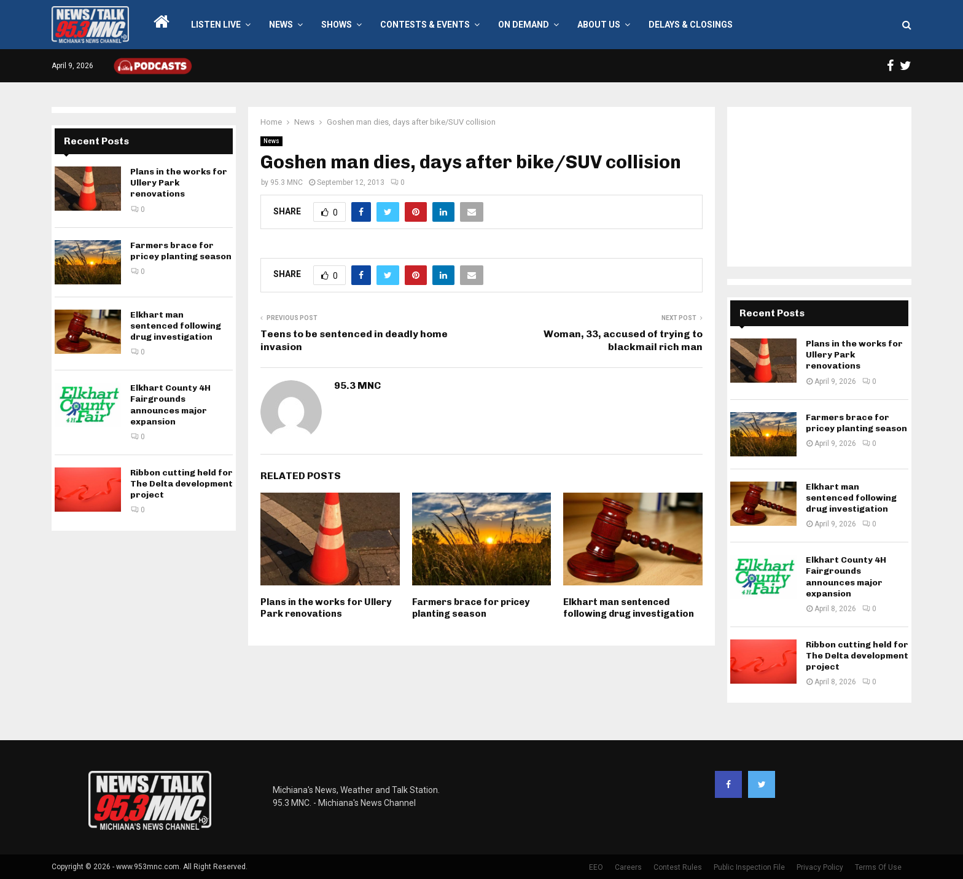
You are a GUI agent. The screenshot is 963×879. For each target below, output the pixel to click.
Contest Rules (677, 867)
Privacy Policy (820, 867)
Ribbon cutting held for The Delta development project (181, 483)
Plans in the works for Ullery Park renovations (325, 608)
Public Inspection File (749, 867)
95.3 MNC (286, 182)
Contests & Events (425, 24)
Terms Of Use (878, 867)
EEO (596, 867)
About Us (598, 24)
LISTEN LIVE (216, 24)
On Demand (523, 24)
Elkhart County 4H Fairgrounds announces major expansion (170, 405)
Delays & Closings (691, 24)
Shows (336, 24)
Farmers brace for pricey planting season (470, 608)
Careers (628, 867)
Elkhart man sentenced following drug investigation (628, 608)
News (281, 24)
